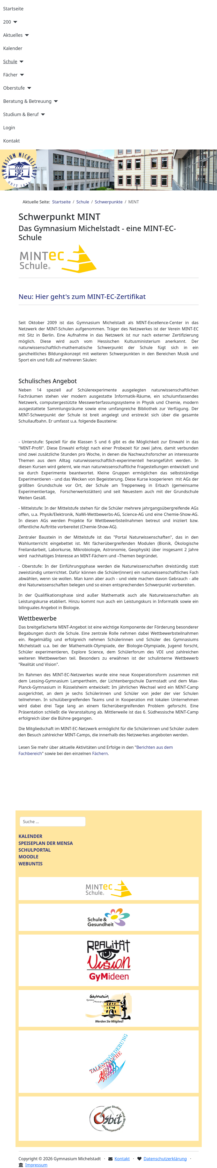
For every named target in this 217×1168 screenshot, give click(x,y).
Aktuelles (13, 35)
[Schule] (20, 62)
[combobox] (53, 822)
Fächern (100, 753)
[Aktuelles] (26, 35)
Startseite (13, 8)
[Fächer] (21, 75)
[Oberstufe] (28, 88)
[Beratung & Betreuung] (54, 101)
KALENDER (30, 836)
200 (7, 22)
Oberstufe (14, 88)
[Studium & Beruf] (42, 114)
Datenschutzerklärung (165, 1159)
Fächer (10, 75)
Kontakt (11, 141)
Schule (10, 61)
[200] (14, 22)
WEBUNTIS (31, 863)
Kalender (12, 48)
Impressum (36, 1165)
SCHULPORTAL (35, 850)
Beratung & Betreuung (27, 101)
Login (9, 127)
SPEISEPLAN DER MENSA (46, 843)
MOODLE (29, 856)
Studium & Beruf (21, 114)
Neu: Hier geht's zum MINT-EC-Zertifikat (83, 296)
